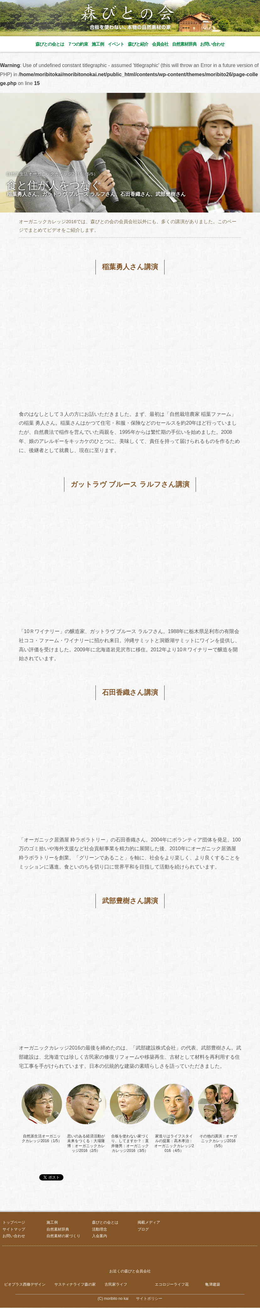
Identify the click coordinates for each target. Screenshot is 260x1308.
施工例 (98, 44)
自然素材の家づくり (63, 1236)
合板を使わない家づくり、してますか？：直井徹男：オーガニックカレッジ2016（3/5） (130, 1143)
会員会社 (160, 44)
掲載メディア (149, 1222)
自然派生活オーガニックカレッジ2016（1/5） (42, 1138)
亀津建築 (212, 1285)
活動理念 (99, 1229)
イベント (116, 44)
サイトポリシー (149, 1299)
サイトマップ (14, 1229)
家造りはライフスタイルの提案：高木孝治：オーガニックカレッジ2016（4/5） (174, 1143)
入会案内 (99, 1236)
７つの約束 (78, 44)
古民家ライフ (116, 1285)
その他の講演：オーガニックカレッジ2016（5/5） (218, 1141)
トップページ (14, 1222)
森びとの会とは (49, 44)
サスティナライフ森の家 (75, 1285)
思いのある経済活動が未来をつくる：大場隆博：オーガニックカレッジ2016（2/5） (86, 1143)
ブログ (143, 1229)
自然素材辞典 (184, 44)
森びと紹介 (138, 44)
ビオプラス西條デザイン (25, 1285)
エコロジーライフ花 (172, 1285)
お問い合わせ (212, 44)
